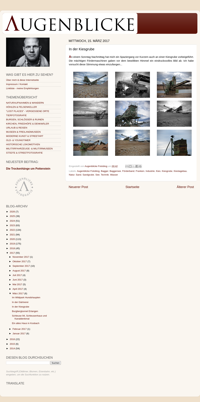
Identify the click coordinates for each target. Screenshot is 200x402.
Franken (140, 171)
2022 (13, 230)
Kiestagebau (180, 171)
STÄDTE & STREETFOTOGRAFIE (24, 152)
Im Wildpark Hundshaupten (26, 297)
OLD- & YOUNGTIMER (18, 140)
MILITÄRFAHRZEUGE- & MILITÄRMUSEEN (29, 148)
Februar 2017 (20, 329)
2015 (13, 344)
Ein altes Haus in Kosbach (25, 323)
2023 (13, 225)
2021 (13, 234)
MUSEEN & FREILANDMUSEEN (23, 132)
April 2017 (18, 289)
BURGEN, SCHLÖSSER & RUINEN (25, 119)
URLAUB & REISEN (16, 127)
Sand (78, 174)
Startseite (132, 187)
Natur (71, 174)
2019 (13, 243)
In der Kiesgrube (20, 306)
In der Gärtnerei (20, 302)
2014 (13, 348)
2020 (13, 239)
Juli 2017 (18, 275)
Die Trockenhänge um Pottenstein (28, 168)
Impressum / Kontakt (17, 84)
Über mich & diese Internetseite (22, 80)
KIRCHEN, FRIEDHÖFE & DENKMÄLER (27, 123)
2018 (13, 248)
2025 (13, 216)
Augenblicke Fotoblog (88, 171)
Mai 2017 (18, 284)
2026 (13, 211)
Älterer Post (185, 187)
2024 (13, 221)
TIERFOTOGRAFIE (16, 115)
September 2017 (22, 266)
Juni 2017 (18, 279)
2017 (13, 253)
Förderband (128, 171)
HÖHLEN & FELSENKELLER (21, 107)
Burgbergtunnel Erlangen (25, 311)
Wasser (114, 174)
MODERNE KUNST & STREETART (24, 136)
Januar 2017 (19, 333)
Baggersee (115, 171)
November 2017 (21, 257)
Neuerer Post (78, 187)
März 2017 (18, 293)
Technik (105, 174)
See (97, 174)
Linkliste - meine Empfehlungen (22, 88)
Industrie (150, 171)
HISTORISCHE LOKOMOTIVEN (23, 144)
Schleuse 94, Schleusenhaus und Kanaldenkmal (29, 317)
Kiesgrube (167, 171)
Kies (158, 171)
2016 (13, 339)
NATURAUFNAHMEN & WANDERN (25, 103)
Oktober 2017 (20, 261)
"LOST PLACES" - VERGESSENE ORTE (27, 111)
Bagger (104, 171)
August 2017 (19, 270)
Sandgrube (88, 174)
